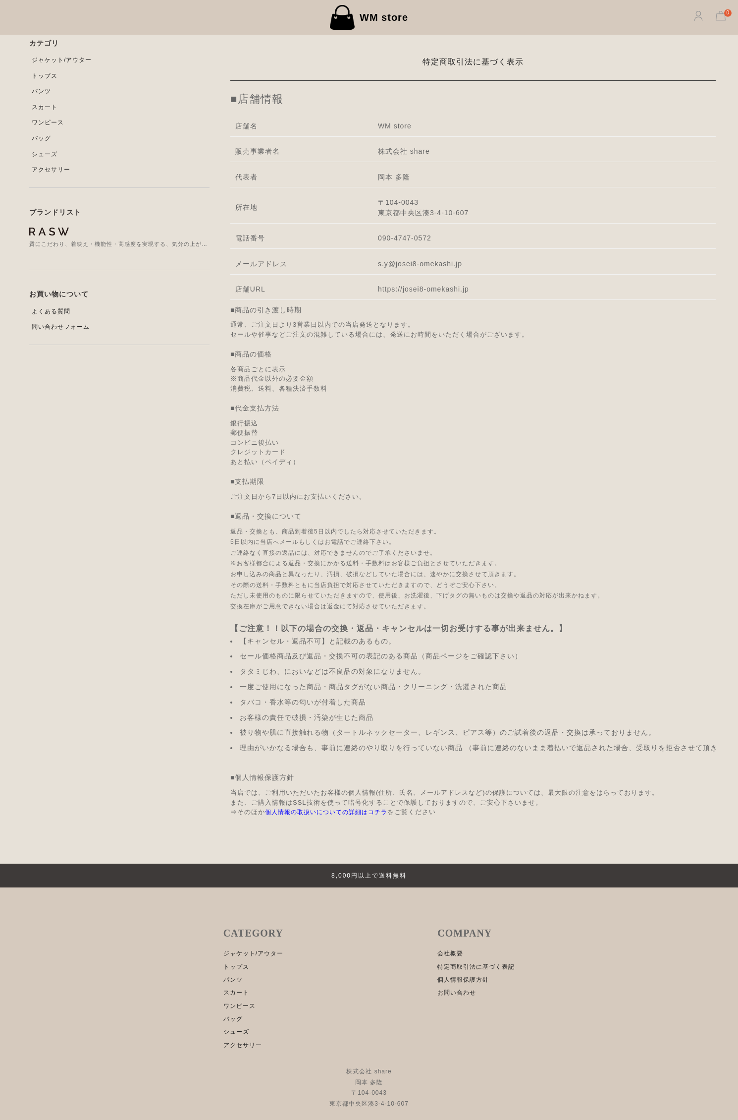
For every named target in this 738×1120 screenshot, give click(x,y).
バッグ (41, 138)
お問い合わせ (456, 992)
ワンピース (48, 122)
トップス (44, 75)
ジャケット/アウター (62, 60)
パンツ (41, 91)
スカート (44, 107)
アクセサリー (51, 169)
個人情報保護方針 (463, 979)
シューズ (44, 154)
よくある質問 (51, 311)
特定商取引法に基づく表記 (476, 966)
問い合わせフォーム (61, 326)
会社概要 (450, 953)
